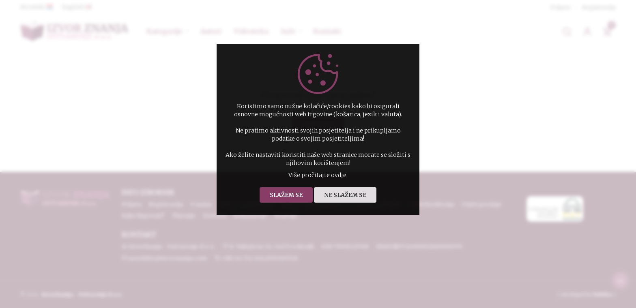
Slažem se (286, 195)
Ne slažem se (345, 195)
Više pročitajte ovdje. (318, 175)
